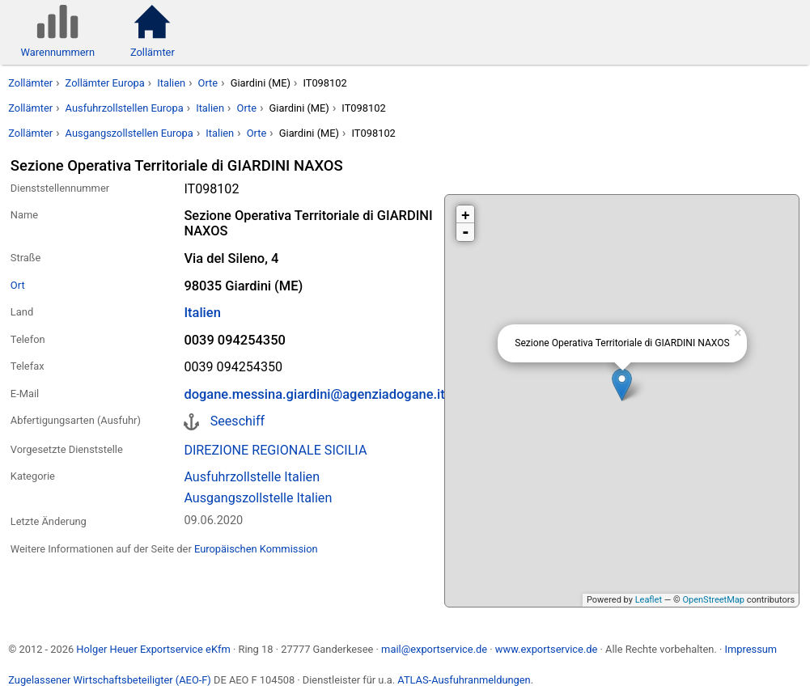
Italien (171, 83)
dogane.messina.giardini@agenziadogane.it (314, 394)
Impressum (750, 649)
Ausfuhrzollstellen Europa (125, 108)
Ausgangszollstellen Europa (129, 133)
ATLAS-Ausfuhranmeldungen (463, 680)
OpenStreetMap (713, 600)
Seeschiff (237, 421)
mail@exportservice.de (434, 649)
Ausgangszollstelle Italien (258, 498)
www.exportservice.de (546, 649)
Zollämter (30, 83)
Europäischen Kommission (256, 549)
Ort (18, 285)
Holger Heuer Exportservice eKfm (153, 649)
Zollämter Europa (105, 83)
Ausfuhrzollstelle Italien (252, 477)
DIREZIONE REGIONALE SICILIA (275, 450)
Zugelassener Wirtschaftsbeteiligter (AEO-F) (109, 680)
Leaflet (648, 600)
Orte (208, 83)
